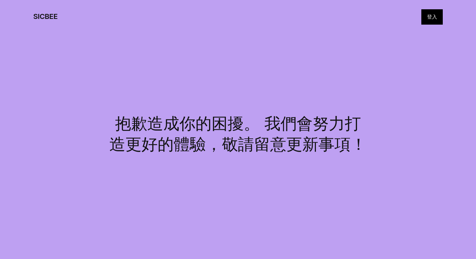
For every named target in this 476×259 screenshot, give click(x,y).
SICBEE (45, 16)
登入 (432, 17)
